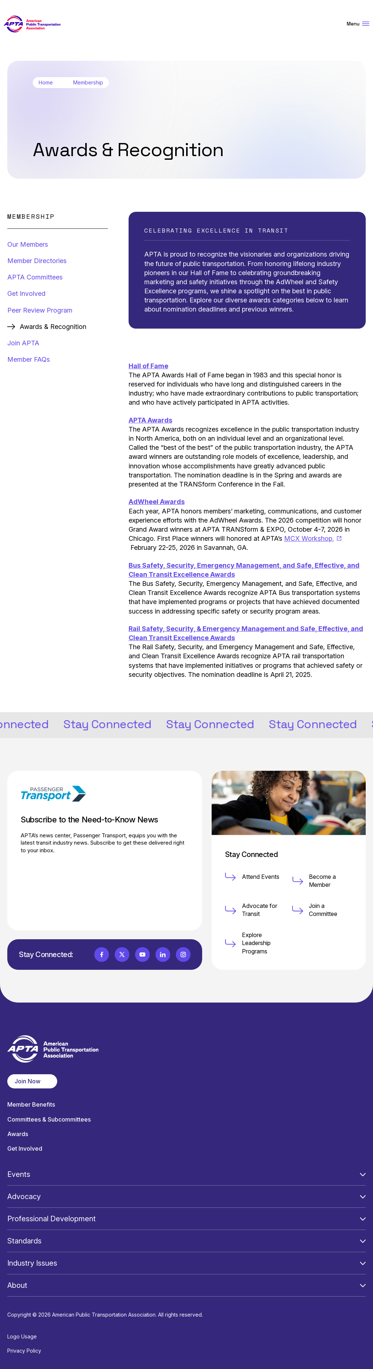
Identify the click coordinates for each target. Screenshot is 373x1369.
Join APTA (23, 343)
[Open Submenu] (363, 1174)
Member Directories (37, 261)
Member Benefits (31, 1104)
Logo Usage (22, 1336)
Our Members (27, 244)
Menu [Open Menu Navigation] (358, 23)
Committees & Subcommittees (49, 1119)
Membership (88, 82)
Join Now (27, 1081)
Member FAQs (28, 359)
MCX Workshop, (312, 538)
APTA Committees (35, 277)
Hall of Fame (148, 366)
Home (46, 82)
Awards (17, 1134)
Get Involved (26, 293)
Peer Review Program (39, 310)
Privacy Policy (24, 1351)
